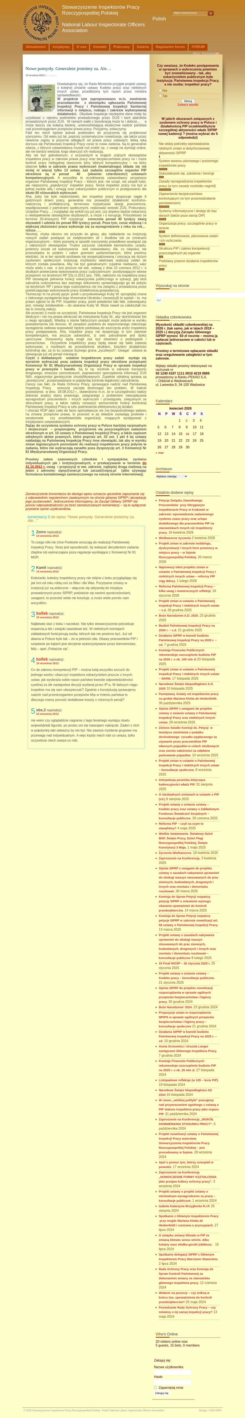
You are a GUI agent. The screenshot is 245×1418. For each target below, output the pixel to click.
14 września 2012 (47, 535)
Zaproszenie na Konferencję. (180, 858)
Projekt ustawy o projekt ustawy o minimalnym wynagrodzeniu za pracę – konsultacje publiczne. (187, 1196)
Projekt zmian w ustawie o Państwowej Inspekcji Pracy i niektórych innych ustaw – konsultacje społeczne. (189, 765)
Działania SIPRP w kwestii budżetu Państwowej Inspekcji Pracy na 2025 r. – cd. (188, 1036)
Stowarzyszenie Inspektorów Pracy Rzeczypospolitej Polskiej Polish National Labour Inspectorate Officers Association (114, 18)
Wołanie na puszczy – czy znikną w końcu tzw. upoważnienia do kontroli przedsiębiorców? (185, 1297)
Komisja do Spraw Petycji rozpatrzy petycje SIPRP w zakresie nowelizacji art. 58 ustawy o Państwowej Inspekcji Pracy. (188, 920)
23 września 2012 (47, 713)
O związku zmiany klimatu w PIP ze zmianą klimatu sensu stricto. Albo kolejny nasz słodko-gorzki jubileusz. (186, 1240)
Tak (165, 96)
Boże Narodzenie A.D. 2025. (179, 615)
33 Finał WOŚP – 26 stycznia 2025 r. (184, 963)
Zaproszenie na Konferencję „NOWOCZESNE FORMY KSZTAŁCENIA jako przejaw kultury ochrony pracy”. (188, 1177)
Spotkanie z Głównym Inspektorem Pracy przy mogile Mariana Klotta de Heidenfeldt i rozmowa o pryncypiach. (189, 1220)
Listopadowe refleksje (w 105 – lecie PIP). (189, 1080)
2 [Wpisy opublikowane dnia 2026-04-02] (186, 420)
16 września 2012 (47, 663)
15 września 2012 (47, 617)
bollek (42, 613)
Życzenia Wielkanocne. (175, 853)
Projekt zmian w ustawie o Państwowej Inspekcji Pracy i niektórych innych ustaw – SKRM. (189, 674)
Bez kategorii (51, 75)
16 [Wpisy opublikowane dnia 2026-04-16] (187, 434)
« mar (160, 452)
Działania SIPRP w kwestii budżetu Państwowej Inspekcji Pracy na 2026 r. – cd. (188, 640)
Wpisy (196, 53)
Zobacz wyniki (188, 104)
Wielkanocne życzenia (175, 538)
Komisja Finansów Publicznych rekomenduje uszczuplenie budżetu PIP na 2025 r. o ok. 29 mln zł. (187, 1065)
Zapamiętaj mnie (168, 1387)
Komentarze (208, 53)
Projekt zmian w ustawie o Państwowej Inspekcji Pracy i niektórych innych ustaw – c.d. (189, 605)
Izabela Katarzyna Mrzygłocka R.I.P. (184, 1206)
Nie (164, 90)
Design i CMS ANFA (210, 1410)
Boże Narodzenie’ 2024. (176, 1007)
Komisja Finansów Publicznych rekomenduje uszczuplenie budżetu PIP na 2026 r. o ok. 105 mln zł (187, 655)
